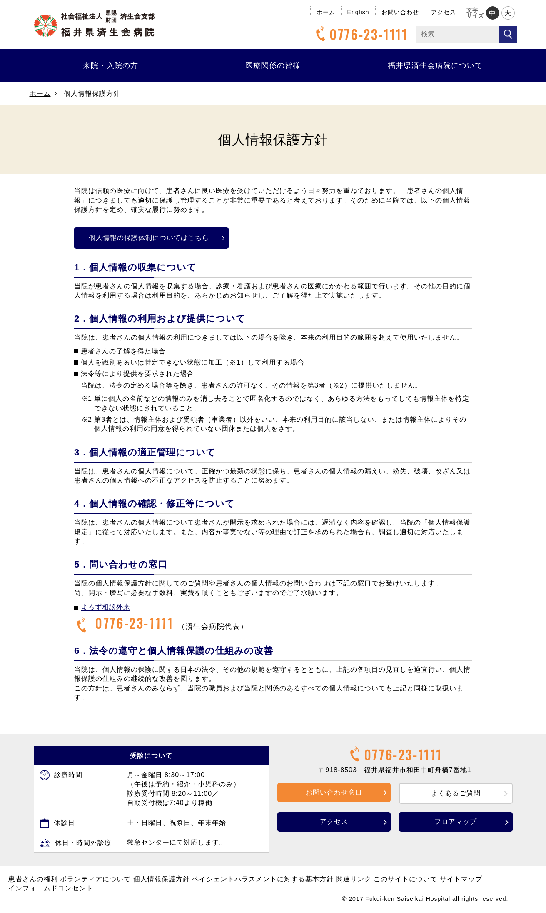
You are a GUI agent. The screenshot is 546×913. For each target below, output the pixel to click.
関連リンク (353, 879)
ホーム (326, 12)
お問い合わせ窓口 (334, 792)
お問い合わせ (400, 12)
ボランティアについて (95, 879)
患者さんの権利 (33, 879)
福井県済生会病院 (94, 23)
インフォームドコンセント (50, 888)
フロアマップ (455, 821)
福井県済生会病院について (435, 65)
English (358, 12)
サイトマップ (461, 879)
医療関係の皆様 (273, 65)
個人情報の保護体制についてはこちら (153, 237)
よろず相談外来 (105, 606)
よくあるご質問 (456, 793)
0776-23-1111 (360, 34)
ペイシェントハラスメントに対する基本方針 (263, 879)
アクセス (443, 12)
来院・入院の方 (110, 65)
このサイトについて (405, 879)
